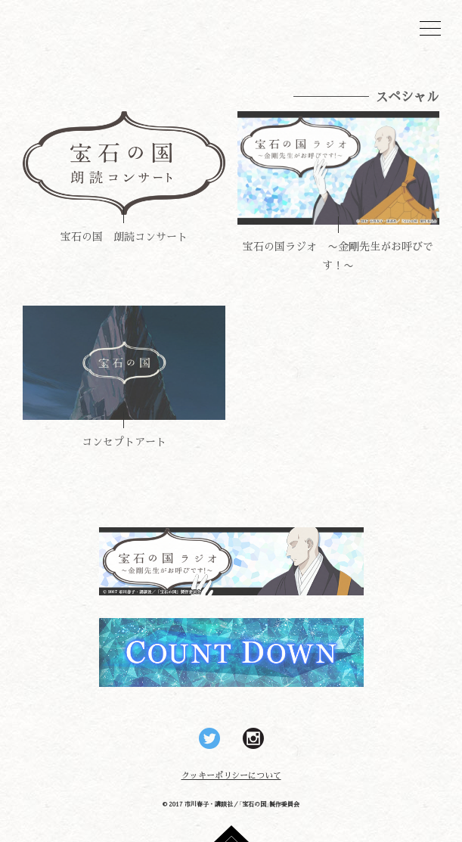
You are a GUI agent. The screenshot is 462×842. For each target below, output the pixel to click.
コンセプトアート (124, 441)
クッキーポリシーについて (231, 775)
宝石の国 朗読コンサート (124, 236)
